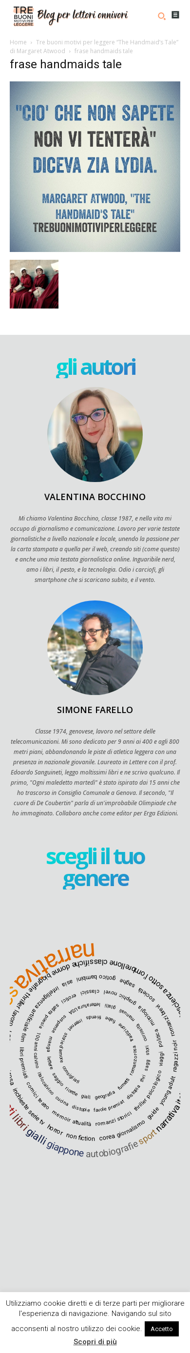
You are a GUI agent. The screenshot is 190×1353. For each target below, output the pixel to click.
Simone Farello (95, 709)
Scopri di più (95, 1341)
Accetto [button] (162, 1329)
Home (18, 42)
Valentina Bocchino (95, 497)
